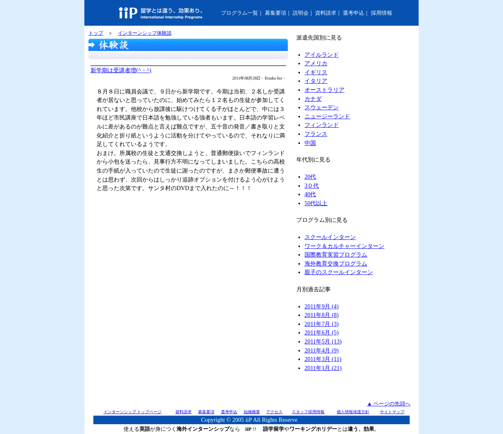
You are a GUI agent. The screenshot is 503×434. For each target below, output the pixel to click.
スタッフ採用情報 (308, 412)
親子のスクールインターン (338, 272)
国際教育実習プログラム (335, 254)
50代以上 (315, 203)
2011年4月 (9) (321, 350)
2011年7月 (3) (321, 324)
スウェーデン (321, 107)
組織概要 (252, 412)
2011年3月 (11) (322, 359)
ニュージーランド (327, 116)
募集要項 (275, 13)
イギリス (315, 72)
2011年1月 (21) (323, 368)
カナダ (313, 98)
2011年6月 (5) (321, 332)
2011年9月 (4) (321, 306)
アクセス (274, 412)
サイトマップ (392, 412)
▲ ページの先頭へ (388, 404)
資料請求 (325, 13)
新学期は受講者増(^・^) (120, 70)
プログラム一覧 (239, 13)
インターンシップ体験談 (145, 33)
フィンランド (321, 125)
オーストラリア (324, 89)
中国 (310, 143)
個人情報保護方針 (353, 412)
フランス (315, 134)
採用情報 (381, 13)
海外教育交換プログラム (335, 263)
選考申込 (353, 13)
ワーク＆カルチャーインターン (344, 246)
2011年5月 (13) (323, 341)
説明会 (301, 13)
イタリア (315, 81)
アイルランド (321, 54)
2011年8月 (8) (321, 315)
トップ (95, 33)
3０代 (311, 185)
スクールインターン (330, 237)
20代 (310, 176)
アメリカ (315, 63)
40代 (310, 194)
